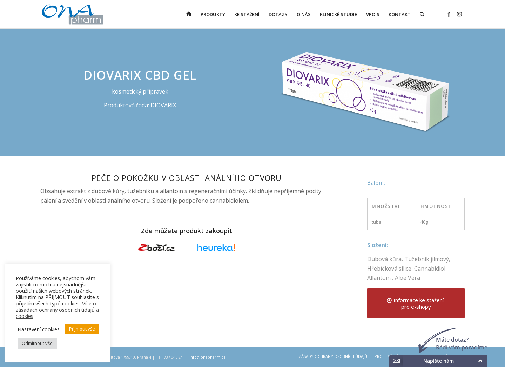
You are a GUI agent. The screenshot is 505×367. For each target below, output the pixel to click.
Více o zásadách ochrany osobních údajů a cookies (57, 309)
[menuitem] (188, 14)
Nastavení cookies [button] (39, 329)
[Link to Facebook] (449, 14)
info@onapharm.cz (207, 357)
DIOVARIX (163, 105)
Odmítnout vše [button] (37, 343)
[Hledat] (422, 14)
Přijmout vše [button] (82, 329)
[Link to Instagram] (459, 14)
